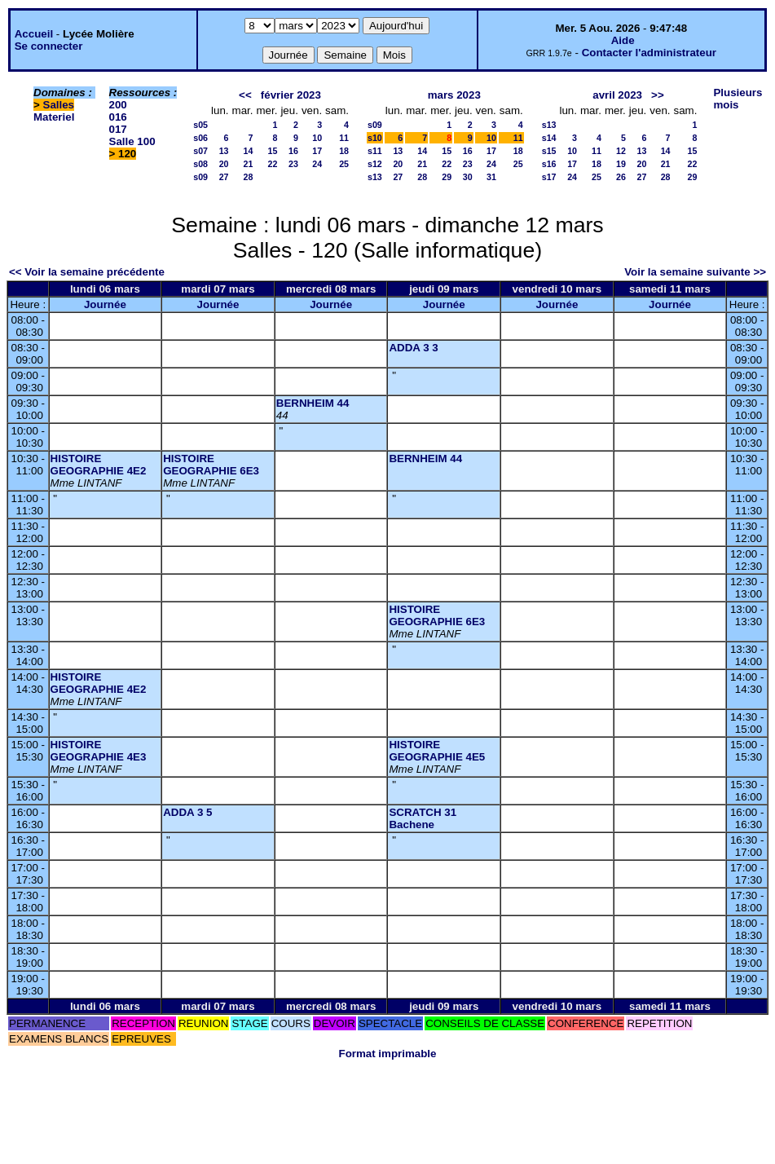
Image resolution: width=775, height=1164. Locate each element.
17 (317, 151)
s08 (200, 164)
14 (248, 151)
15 (273, 151)
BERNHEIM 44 (313, 403)
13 (224, 151)
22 (273, 164)
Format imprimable (388, 1053)
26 (621, 177)
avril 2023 (617, 95)
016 (118, 117)
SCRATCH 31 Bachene (422, 818)
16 (293, 151)
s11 (375, 151)
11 (344, 138)
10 (317, 138)
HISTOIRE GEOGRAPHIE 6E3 (211, 464)
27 (224, 177)
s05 (200, 125)
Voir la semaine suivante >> (695, 272)
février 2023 (291, 95)
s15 (549, 151)
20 (224, 164)
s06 (200, 138)
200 (118, 105)
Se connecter (49, 46)
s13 (375, 177)
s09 (200, 177)
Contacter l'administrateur (649, 52)
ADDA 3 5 (187, 812)
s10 (375, 138)
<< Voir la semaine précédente (87, 272)
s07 (200, 151)
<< (245, 95)
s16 (549, 164)
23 (293, 164)
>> (657, 95)
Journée (105, 304)
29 (446, 177)
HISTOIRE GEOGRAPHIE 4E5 (437, 751)
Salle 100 (132, 141)
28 (248, 177)
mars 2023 (454, 95)
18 (344, 151)
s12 (375, 164)
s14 (549, 138)
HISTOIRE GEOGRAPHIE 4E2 (99, 464)
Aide (623, 40)
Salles (59, 105)
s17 (549, 177)
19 (621, 164)
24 (317, 164)
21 (248, 164)
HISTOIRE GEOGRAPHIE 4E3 (99, 751)
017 (118, 129)
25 (344, 164)
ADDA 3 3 (413, 348)
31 (491, 177)
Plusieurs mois (737, 98)
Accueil (34, 34)
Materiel (53, 117)
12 (621, 151)
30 (468, 177)
